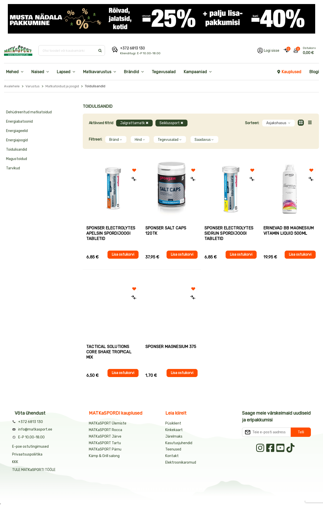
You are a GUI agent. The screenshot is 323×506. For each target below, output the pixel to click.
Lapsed (63, 71)
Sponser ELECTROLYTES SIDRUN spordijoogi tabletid (228, 233)
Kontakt (172, 456)
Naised (37, 71)
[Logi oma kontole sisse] (268, 50)
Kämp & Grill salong (104, 456)
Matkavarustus (97, 71)
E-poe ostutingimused (30, 446)
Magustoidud (16, 159)
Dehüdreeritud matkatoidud (29, 112)
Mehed (12, 71)
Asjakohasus (278, 123)
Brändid (131, 71)
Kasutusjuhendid (178, 443)
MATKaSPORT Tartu (105, 443)
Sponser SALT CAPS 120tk (165, 231)
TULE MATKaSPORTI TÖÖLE (34, 470)
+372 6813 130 (132, 48)
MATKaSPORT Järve (105, 436)
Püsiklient (173, 423)
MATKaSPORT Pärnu (105, 449)
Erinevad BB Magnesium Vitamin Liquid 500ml (288, 231)
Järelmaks (173, 436)
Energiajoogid (17, 140)
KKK (15, 462)
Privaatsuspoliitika (27, 454)
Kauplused (289, 71)
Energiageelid (17, 131)
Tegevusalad (164, 71)
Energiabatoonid (19, 121)
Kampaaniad (195, 71)
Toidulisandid (16, 149)
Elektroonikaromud (180, 462)
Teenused (173, 449)
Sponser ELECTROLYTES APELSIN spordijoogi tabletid (110, 233)
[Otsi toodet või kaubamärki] (67, 50)
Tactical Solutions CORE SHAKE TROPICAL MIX (108, 352)
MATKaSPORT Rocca (105, 430)
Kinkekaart (174, 430)
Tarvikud (13, 168)
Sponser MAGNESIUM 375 (170, 346)
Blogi (314, 71)
